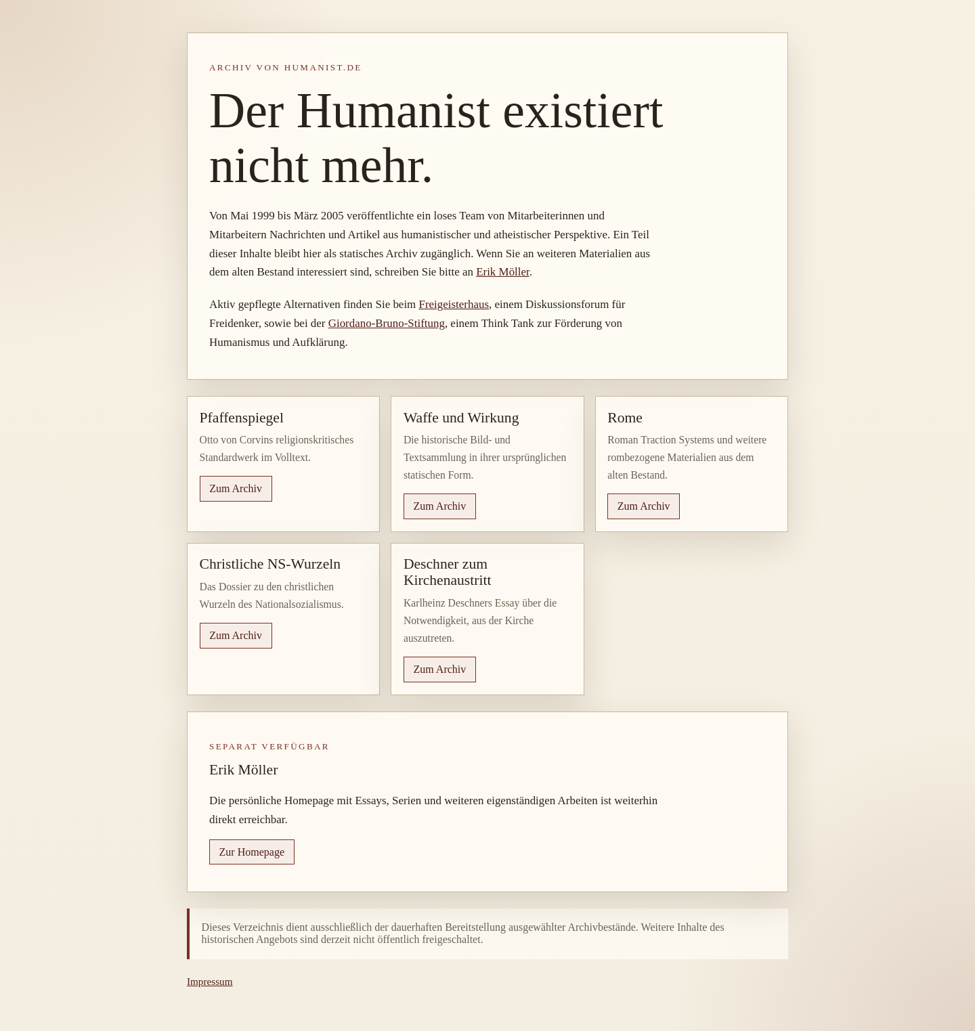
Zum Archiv (235, 488)
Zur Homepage (251, 852)
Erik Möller (502, 271)
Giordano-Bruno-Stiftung (386, 323)
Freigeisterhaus (454, 304)
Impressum (210, 981)
